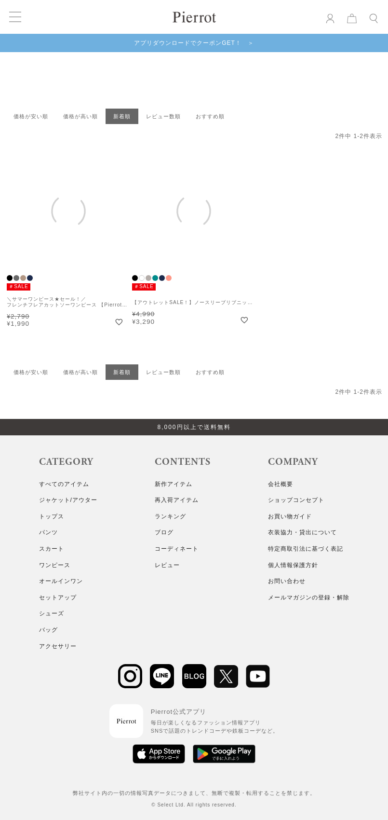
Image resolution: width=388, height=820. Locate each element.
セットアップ (58, 597)
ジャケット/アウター (68, 500)
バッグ (48, 629)
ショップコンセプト (296, 500)
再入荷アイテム (177, 500)
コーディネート (177, 548)
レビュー (167, 565)
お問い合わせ (287, 581)
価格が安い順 (30, 116)
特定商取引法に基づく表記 (305, 548)
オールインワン (61, 581)
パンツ (48, 532)
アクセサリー (58, 646)
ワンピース (54, 565)
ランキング (170, 516)
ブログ (164, 532)
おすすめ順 (210, 116)
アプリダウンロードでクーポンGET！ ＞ (194, 43)
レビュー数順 (163, 116)
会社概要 (280, 484)
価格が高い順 (80, 116)
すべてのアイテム (64, 484)
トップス (51, 516)
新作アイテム (173, 484)
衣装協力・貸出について (302, 532)
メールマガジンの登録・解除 (308, 597)
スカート (51, 548)
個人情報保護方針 (293, 565)
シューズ (51, 613)
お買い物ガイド (290, 516)
